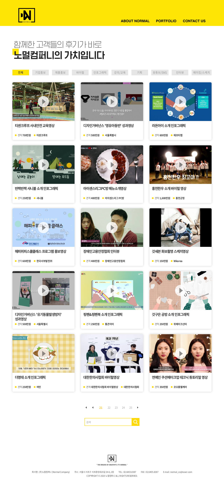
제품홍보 (58, 72)
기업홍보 (39, 72)
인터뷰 (177, 72)
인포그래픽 (96, 72)
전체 (21, 72)
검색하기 (135, 422)
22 (107, 407)
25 (134, 407)
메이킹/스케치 (199, 72)
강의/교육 (117, 72)
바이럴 (76, 72)
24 (125, 407)
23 (116, 407)
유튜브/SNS (157, 72)
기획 (136, 72)
